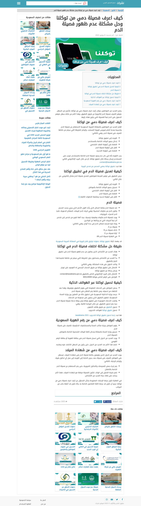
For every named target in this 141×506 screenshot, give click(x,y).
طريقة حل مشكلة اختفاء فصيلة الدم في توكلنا (102, 93)
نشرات (120, 3)
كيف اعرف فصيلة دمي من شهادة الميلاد (104, 104)
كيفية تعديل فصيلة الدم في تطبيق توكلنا (104, 86)
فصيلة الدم (115, 90)
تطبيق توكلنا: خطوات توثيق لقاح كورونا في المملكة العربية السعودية (83, 241)
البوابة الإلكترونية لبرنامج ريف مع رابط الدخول (35, 185)
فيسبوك (107, 401)
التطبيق (109, 307)
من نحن (43, 504)
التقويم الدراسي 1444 (41, 150)
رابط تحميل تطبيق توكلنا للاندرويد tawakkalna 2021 (95, 315)
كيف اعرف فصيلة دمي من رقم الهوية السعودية (102, 100)
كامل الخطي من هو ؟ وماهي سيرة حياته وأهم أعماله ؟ (36, 178)
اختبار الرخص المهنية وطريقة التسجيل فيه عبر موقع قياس (35, 163)
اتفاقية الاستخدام (25, 504)
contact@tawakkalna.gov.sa (111, 162)
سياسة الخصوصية (25, 500)
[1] (79, 197)
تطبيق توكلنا (107, 310)
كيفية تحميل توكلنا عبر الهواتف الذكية (105, 97)
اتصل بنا (43, 500)
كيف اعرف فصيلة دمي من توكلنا (107, 82)
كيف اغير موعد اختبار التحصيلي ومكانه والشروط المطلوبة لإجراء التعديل (35, 129)
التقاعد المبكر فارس (42, 123)
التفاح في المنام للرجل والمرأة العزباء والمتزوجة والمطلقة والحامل (36, 144)
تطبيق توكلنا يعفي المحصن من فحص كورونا (98, 166)
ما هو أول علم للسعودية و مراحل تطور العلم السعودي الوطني (35, 156)
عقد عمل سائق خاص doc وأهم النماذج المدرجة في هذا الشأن (35, 171)
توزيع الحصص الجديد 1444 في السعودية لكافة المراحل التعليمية (37, 136)
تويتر (98, 401)
